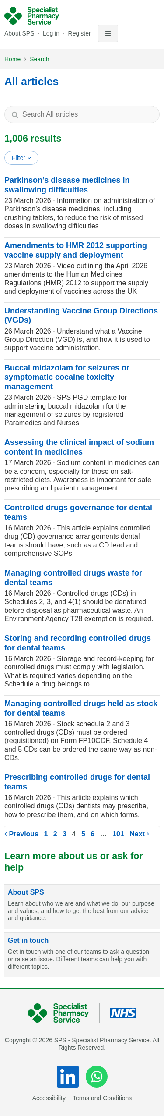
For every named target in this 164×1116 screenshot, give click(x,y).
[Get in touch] (82, 955)
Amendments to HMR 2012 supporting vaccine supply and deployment (75, 250)
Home (12, 59)
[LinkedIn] (68, 1077)
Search (39, 59)
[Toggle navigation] (108, 33)
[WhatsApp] (97, 1077)
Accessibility (49, 1098)
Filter (21, 157)
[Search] (14, 114)
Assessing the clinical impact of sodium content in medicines (79, 447)
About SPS (19, 33)
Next (139, 834)
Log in (52, 33)
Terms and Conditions (102, 1098)
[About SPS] (82, 907)
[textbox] (82, 114)
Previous (21, 834)
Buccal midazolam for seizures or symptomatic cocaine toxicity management (66, 377)
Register (79, 33)
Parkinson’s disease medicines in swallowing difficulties (66, 185)
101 (118, 834)
